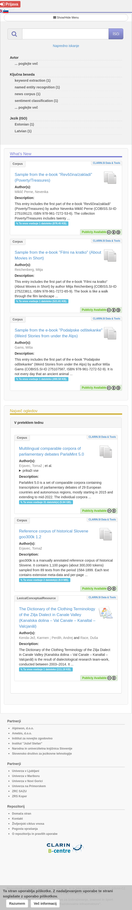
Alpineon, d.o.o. (23, 728)
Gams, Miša (24, 347)
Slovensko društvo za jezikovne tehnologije (42, 753)
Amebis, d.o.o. (22, 733)
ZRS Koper (19, 796)
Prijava (9, 4)
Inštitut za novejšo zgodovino (32, 738)
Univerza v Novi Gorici (27, 781)
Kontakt (17, 818)
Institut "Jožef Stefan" (27, 743)
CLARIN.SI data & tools (106, 163)
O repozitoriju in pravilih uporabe (35, 834)
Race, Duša (89, 638)
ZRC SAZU (19, 791)
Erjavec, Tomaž (30, 466)
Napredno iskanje (66, 46)
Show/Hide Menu (66, 17)
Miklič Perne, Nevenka (31, 192)
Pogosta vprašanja (25, 828)
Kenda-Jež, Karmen (34, 638)
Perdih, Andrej (62, 638)
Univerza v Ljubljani (25, 771)
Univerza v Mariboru (26, 776)
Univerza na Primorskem (29, 786)
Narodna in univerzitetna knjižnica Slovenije (42, 748)
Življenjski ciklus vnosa (28, 823)
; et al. (66, 468)
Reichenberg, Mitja (29, 270)
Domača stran (21, 813)
